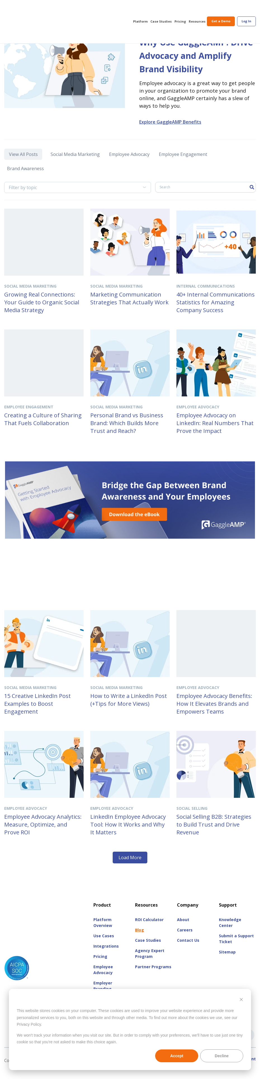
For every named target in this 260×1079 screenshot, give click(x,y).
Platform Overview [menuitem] (102, 929)
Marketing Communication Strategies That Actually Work (129, 305)
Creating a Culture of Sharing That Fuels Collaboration (43, 426)
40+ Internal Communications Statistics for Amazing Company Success (215, 309)
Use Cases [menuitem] (103, 943)
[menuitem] (246, 9)
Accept (176, 1056)
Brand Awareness (26, 178)
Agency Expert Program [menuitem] (149, 960)
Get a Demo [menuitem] (220, 9)
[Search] (205, 194)
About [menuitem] (183, 926)
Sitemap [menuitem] (227, 959)
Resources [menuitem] (197, 9)
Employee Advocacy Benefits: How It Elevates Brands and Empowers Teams (214, 710)
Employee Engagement (182, 166)
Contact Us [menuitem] (188, 947)
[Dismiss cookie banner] (241, 1000)
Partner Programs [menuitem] (153, 974)
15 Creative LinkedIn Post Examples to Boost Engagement (37, 710)
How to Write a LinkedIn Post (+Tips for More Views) (128, 707)
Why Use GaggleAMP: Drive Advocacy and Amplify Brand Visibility (192, 62)
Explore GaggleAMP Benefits (170, 135)
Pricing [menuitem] (180, 9)
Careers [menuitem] (185, 937)
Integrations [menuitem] (106, 953)
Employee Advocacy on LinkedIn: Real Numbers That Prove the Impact (215, 430)
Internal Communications (205, 293)
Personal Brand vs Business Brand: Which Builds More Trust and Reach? (126, 430)
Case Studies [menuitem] (161, 9)
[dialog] (130, 1029)
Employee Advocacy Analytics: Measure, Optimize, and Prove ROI (43, 831)
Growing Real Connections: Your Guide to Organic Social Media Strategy (41, 309)
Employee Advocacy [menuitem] (103, 976)
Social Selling (191, 815)
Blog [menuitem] (139, 937)
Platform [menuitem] (140, 9)
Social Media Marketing (73, 166)
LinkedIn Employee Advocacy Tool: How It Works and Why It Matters (128, 831)
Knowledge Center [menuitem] (230, 929)
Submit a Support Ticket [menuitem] (236, 946)
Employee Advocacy (128, 166)
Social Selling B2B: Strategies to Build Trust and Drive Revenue (213, 831)
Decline (222, 1056)
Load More (130, 865)
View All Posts (22, 166)
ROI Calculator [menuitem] (149, 926)
